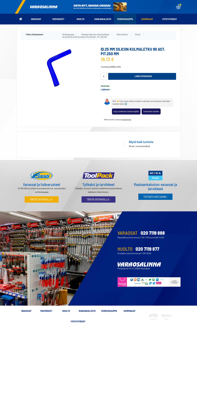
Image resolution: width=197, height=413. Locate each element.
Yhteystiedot (169, 18)
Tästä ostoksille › (42, 199)
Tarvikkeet (58, 18)
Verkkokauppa (125, 18)
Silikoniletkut (122, 34)
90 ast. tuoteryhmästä (139, 146)
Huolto (80, 18)
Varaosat (36, 18)
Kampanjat (147, 18)
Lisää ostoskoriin (143, 76)
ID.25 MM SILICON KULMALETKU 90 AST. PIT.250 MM (84, 37)
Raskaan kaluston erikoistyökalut (95, 34)
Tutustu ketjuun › (155, 196)
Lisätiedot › (106, 89)
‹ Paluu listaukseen (34, 34)
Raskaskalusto (102, 18)
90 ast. (138, 34)
